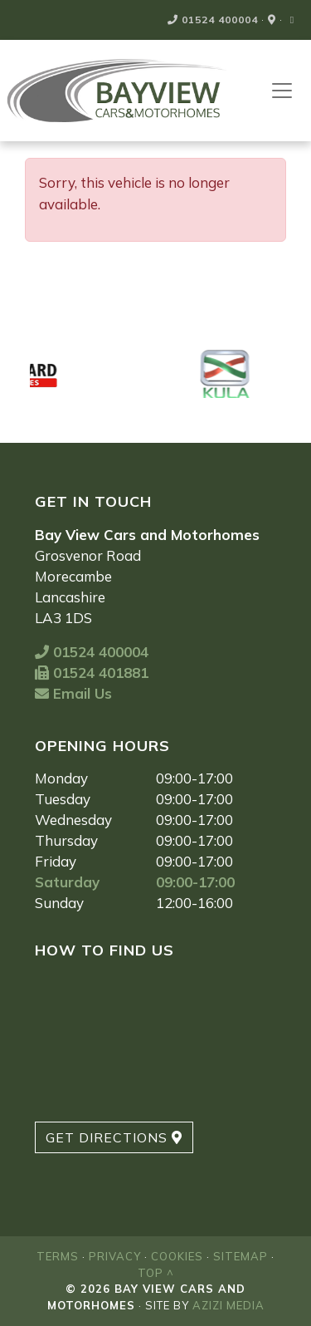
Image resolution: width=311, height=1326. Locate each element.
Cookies (177, 1256)
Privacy (115, 1256)
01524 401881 (91, 672)
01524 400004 (213, 19)
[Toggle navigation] (282, 90)
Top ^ (156, 1272)
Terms (57, 1256)
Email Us (73, 693)
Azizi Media (228, 1305)
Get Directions (114, 1137)
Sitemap (240, 1256)
